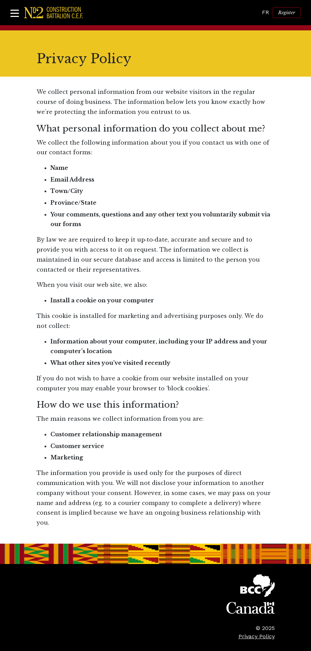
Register (286, 12)
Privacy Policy (257, 636)
